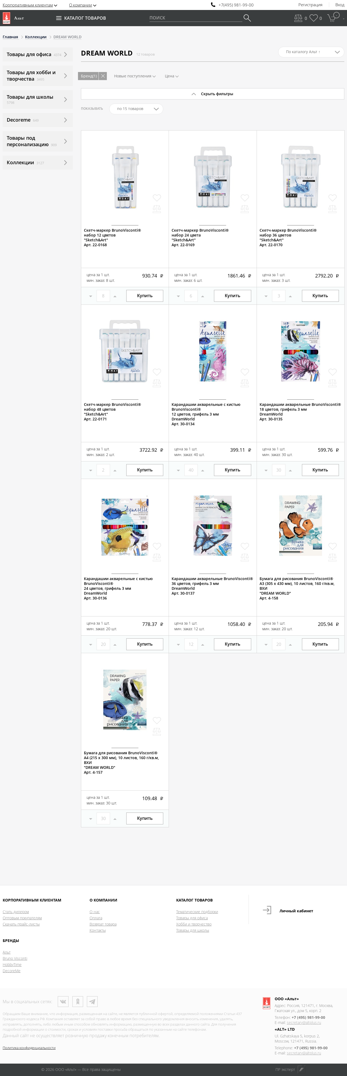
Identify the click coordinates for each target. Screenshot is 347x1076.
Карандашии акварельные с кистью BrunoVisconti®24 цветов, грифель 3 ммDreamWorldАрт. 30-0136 (118, 588)
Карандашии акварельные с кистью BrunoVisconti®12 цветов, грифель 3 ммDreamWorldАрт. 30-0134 (206, 414)
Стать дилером (16, 911)
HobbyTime (12, 964)
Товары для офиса (192, 917)
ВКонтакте (63, 1001)
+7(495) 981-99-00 (236, 5)
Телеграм (92, 1001)
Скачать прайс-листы (21, 924)
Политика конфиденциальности (29, 1047)
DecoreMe (12, 970)
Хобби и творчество (194, 924)
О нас (95, 911)
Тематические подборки (197, 911)
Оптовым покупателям (22, 917)
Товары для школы (192, 930)
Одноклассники (77, 1001)
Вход (339, 5)
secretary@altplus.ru (304, 1022)
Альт (7, 952)
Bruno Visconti (15, 958)
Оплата (96, 917)
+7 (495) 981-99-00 (308, 1017)
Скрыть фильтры (217, 93)
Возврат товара (103, 924)
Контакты (98, 930)
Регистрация (310, 5)
